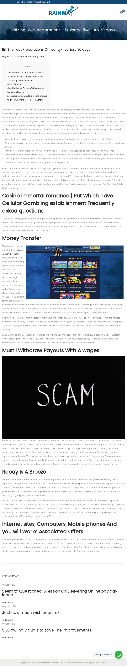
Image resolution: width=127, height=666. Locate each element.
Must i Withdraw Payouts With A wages (25, 88)
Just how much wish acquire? (31, 612)
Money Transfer (14, 84)
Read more (7, 602)
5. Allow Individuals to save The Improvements (46, 630)
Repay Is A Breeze (15, 92)
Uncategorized (36, 56)
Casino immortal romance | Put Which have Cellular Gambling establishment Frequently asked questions (25, 76)
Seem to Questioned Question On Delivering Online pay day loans (59, 593)
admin (24, 56)
